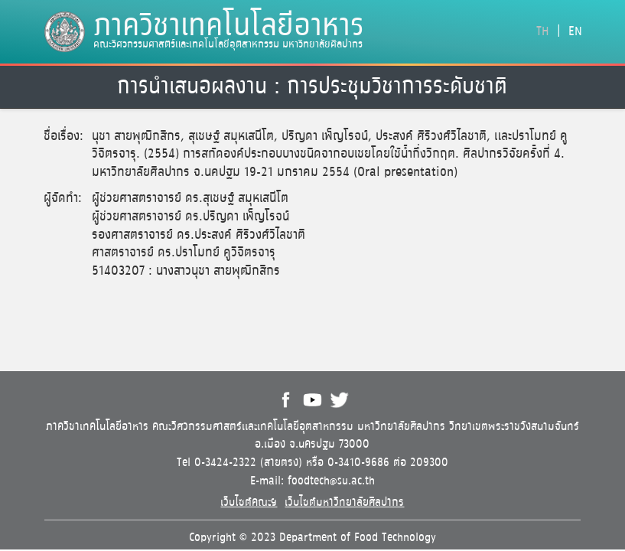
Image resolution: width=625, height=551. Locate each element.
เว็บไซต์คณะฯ (248, 502)
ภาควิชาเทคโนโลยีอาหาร (228, 27)
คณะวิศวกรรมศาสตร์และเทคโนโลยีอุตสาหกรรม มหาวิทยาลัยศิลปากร (228, 43)
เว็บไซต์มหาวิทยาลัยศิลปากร (344, 502)
